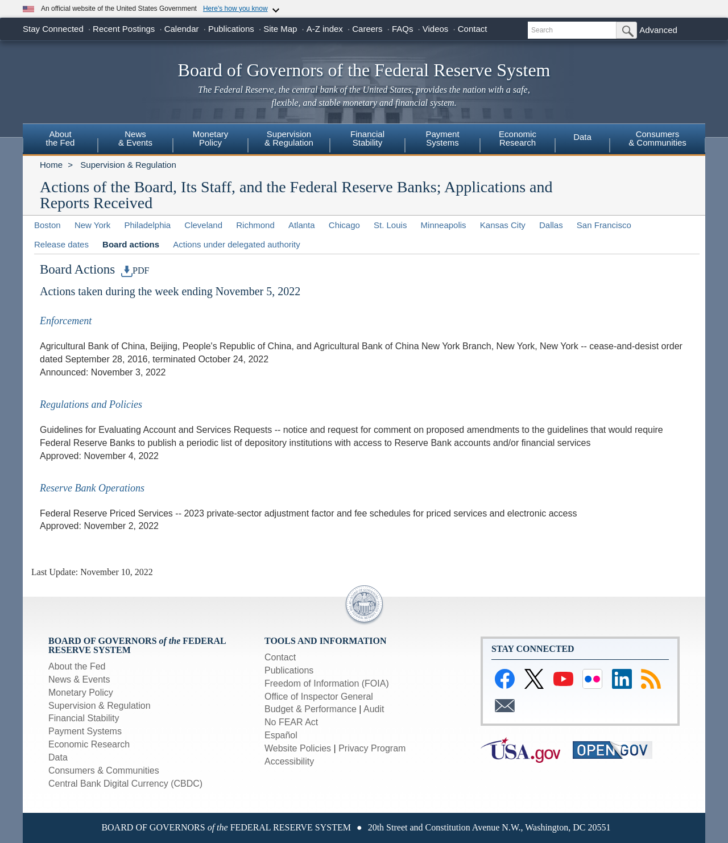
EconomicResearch (517, 138)
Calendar (181, 29)
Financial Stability (83, 718)
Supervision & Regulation (128, 165)
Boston (47, 225)
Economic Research (89, 744)
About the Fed (77, 666)
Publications (231, 29)
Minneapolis (443, 225)
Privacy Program (372, 748)
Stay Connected (53, 29)
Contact (472, 29)
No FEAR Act (291, 722)
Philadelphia (147, 225)
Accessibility (289, 761)
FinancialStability (367, 138)
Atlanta (301, 225)
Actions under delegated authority (236, 244)
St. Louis (390, 225)
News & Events (135, 138)
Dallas (551, 225)
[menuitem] (60, 140)
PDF (135, 270)
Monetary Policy (80, 692)
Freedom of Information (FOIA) (326, 683)
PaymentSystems (442, 138)
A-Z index (325, 29)
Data (582, 137)
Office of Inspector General (318, 696)
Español (280, 735)
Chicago (344, 225)
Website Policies (297, 748)
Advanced (658, 30)
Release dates (61, 244)
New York (92, 225)
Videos (436, 29)
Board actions (130, 244)
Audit (373, 709)
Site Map (280, 29)
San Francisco (604, 225)
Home (51, 165)
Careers (367, 29)
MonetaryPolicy (211, 138)
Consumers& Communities (657, 138)
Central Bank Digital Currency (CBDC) (125, 783)
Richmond (255, 225)
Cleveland (203, 225)
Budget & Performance (310, 709)
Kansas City (503, 225)
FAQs (402, 29)
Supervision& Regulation (288, 138)
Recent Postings (124, 29)
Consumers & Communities (103, 770)
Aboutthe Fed (60, 138)
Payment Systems (85, 731)
